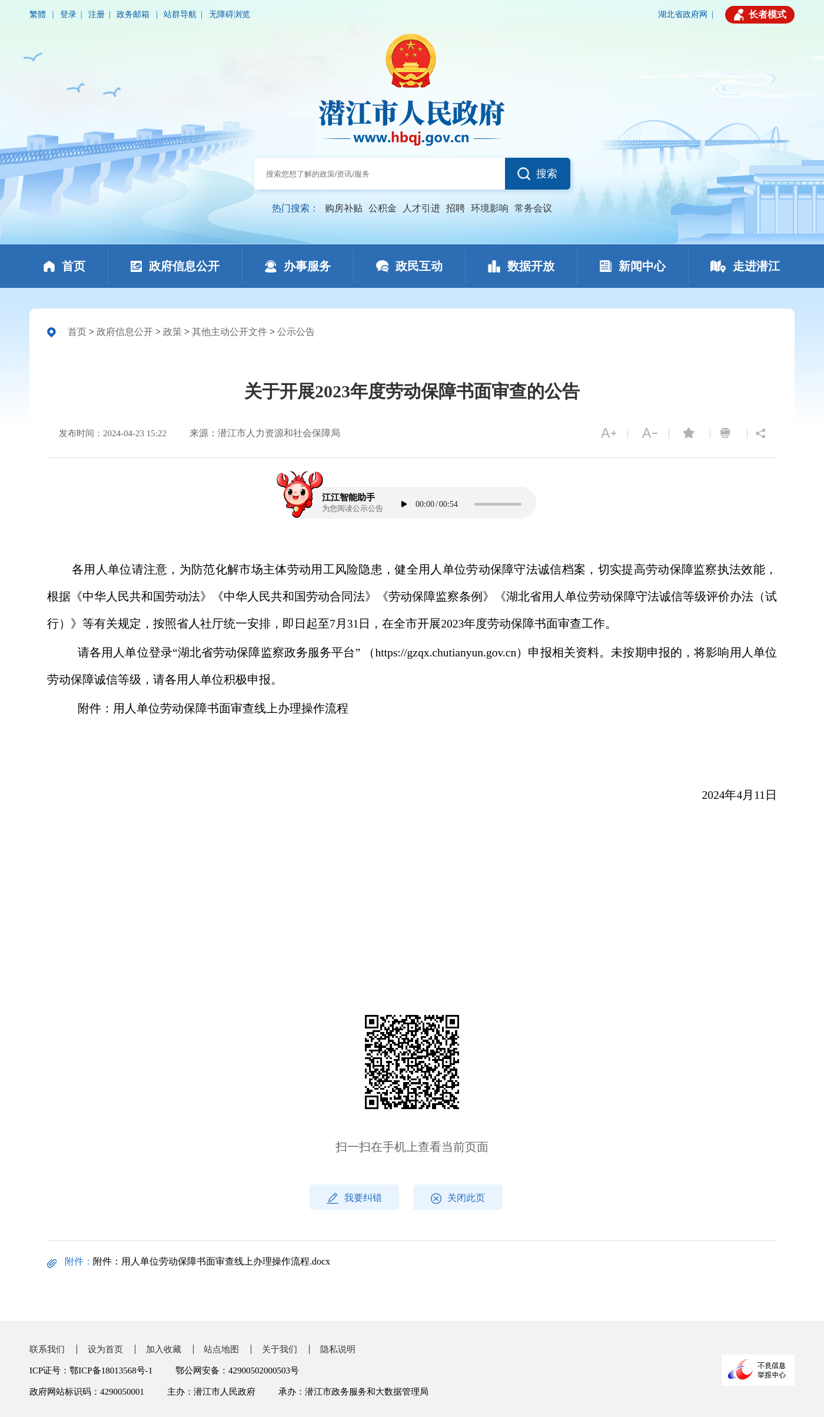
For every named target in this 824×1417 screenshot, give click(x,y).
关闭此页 (458, 1198)
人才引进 (421, 208)
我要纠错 (354, 1198)
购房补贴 (344, 208)
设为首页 (105, 1349)
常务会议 (533, 208)
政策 (172, 332)
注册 (96, 14)
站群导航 (180, 14)
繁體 (38, 14)
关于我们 (279, 1349)
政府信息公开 (125, 332)
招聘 (455, 208)
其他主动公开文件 (229, 332)
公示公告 (296, 332)
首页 (77, 332)
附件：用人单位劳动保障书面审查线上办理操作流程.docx (211, 1261)
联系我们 (47, 1349)
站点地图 (221, 1349)
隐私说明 (337, 1349)
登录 (68, 14)
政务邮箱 (134, 14)
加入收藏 (163, 1349)
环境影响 (490, 208)
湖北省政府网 (682, 14)
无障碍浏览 (229, 14)
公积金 (382, 208)
